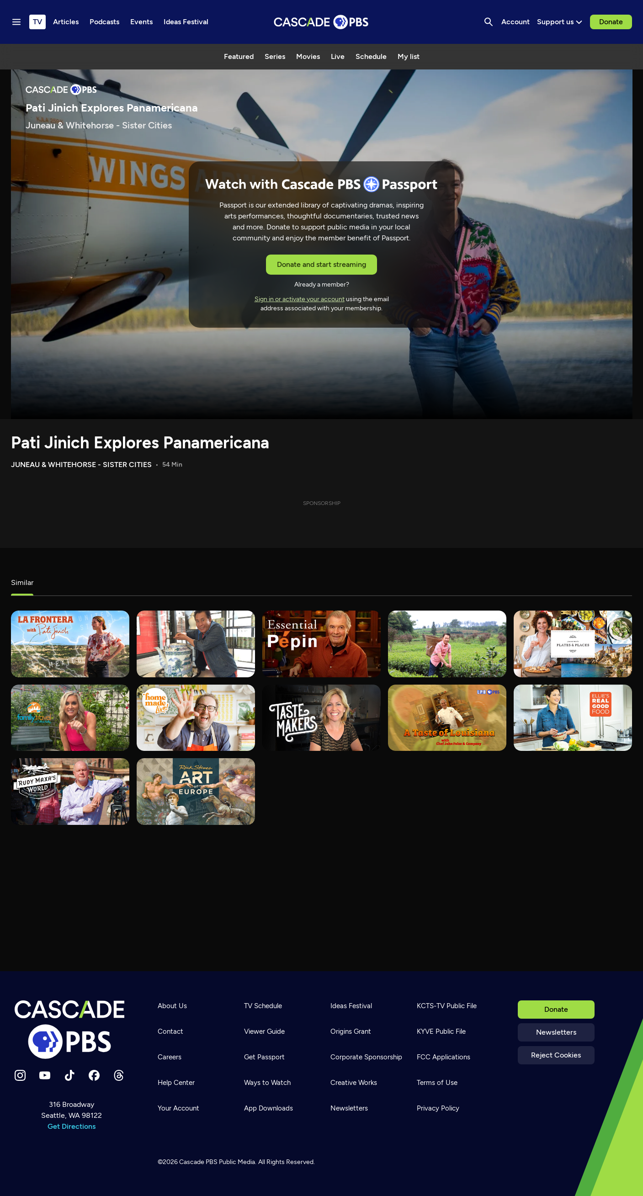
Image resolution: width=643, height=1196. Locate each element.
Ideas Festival (351, 1006)
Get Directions (72, 1126)
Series (275, 56)
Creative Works (353, 1083)
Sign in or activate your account (300, 299)
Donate (611, 21)
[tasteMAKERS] (321, 718)
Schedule (371, 56)
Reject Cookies (556, 1055)
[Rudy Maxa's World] (70, 791)
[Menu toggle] (16, 21)
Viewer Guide (264, 1031)
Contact (170, 1031)
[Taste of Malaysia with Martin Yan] (196, 644)
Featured (239, 56)
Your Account (178, 1108)
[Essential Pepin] (321, 644)
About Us (172, 1006)
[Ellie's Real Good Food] (573, 718)
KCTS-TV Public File (447, 1006)
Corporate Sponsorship (366, 1057)
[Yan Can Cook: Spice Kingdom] (447, 644)
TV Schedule (263, 1006)
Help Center (176, 1083)
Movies (308, 56)
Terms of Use (437, 1083)
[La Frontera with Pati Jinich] (70, 644)
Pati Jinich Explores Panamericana (140, 442)
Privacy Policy (438, 1108)
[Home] (71, 1029)
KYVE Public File (441, 1031)
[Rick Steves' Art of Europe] (196, 791)
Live (338, 56)
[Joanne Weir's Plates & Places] (573, 644)
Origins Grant (350, 1031)
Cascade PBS (198, 1162)
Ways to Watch (267, 1083)
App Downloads (268, 1108)
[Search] (488, 21)
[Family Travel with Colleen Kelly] (70, 718)
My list (409, 56)
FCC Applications (443, 1057)
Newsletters (556, 1032)
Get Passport (264, 1057)
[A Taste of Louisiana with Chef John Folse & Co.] (447, 718)
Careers (169, 1057)
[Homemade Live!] (196, 718)
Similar (22, 582)
